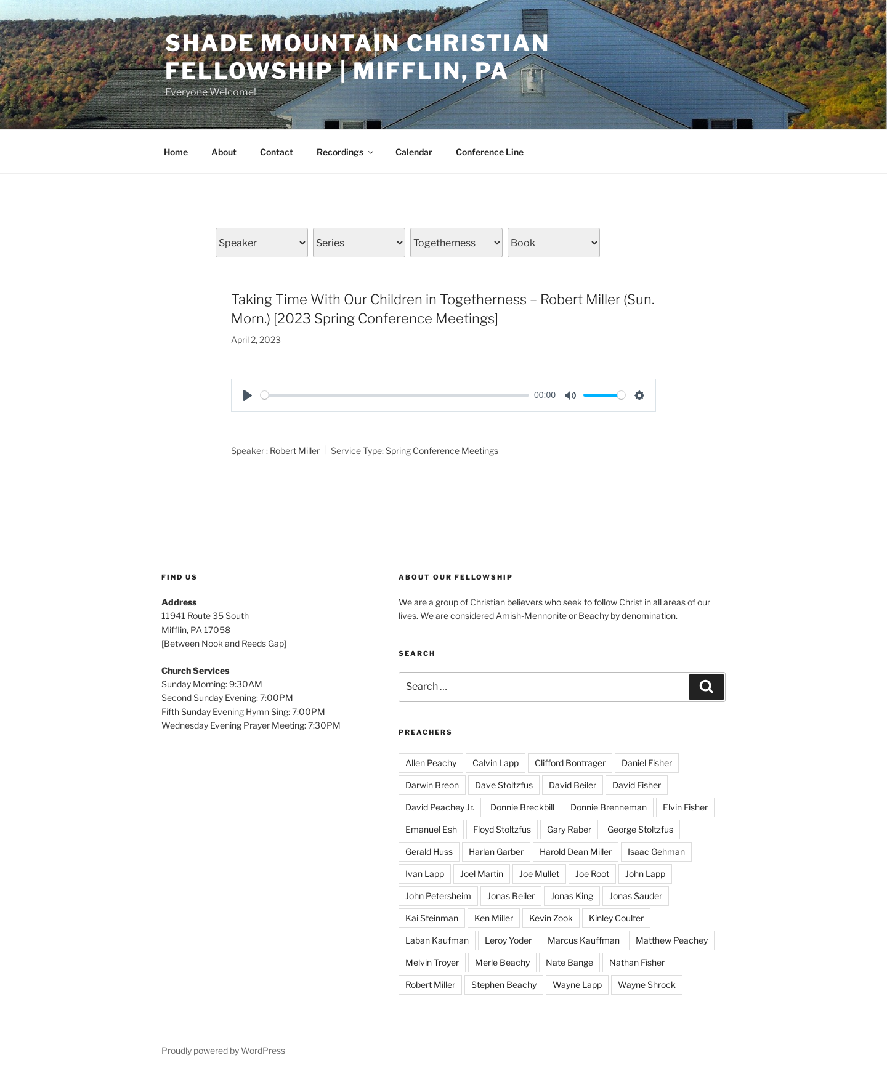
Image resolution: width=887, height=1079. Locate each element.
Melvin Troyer (432, 962)
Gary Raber (569, 829)
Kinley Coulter (616, 918)
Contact (276, 152)
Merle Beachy (502, 962)
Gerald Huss (429, 851)
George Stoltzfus (640, 829)
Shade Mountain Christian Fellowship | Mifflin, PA (357, 57)
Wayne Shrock (647, 984)
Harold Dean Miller (576, 851)
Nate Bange (569, 962)
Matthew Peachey (672, 940)
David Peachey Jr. (439, 807)
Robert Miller (295, 450)
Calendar (413, 152)
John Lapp (645, 873)
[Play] (247, 395)
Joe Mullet (539, 873)
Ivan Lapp (424, 873)
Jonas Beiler (511, 896)
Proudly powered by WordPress (223, 1050)
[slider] (395, 395)
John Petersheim (438, 896)
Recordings (346, 152)
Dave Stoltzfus (504, 785)
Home (176, 152)
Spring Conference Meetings (442, 450)
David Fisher (636, 785)
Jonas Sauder (635, 896)
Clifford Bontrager (570, 763)
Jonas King (572, 896)
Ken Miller (493, 918)
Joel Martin (481, 873)
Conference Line (490, 152)
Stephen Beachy (504, 984)
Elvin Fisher (685, 807)
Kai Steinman (431, 918)
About (224, 152)
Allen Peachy (430, 763)
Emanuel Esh (431, 829)
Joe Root (592, 873)
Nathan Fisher (637, 962)
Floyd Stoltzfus (502, 829)
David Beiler (572, 785)
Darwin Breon (432, 785)
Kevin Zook (551, 918)
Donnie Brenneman (608, 807)
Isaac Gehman (656, 851)
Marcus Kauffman (584, 940)
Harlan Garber (496, 851)
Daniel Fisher (647, 763)
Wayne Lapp (577, 984)
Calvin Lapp (495, 763)
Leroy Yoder (508, 940)
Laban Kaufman (437, 940)
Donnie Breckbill (522, 807)
